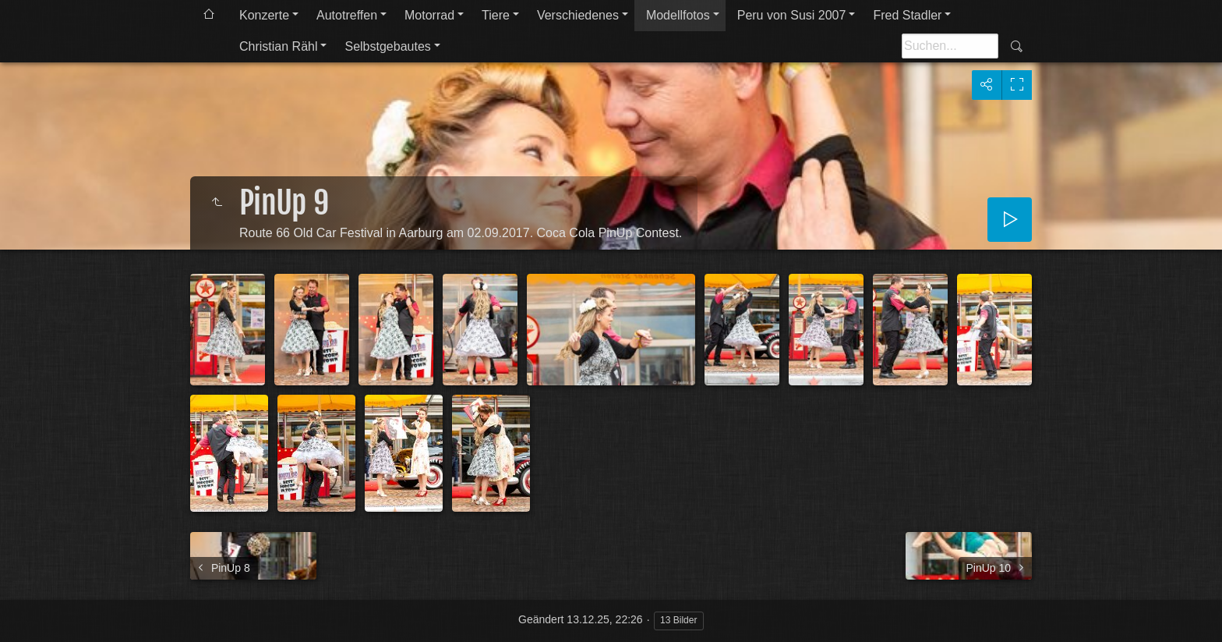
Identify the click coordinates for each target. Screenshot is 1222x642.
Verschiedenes (578, 15)
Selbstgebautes (387, 46)
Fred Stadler (907, 15)
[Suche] (950, 46)
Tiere (496, 15)
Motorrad (429, 15)
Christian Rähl (278, 46)
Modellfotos (678, 15)
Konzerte (264, 15)
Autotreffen (346, 15)
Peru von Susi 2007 (791, 15)
